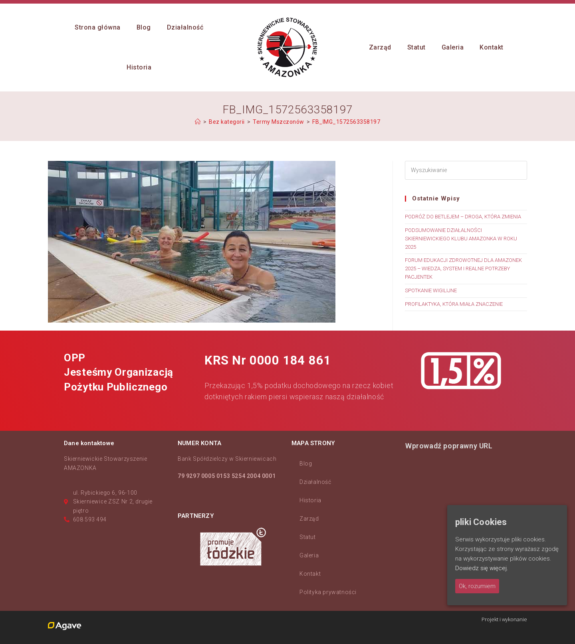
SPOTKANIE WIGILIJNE (431, 290)
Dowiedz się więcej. (481, 568)
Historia (310, 500)
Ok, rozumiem (477, 586)
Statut (307, 537)
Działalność (315, 482)
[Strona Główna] (198, 122)
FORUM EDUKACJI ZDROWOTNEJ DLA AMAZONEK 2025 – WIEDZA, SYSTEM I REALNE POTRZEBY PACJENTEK (463, 268)
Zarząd (309, 518)
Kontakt (310, 574)
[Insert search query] (466, 170)
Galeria (309, 555)
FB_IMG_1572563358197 (346, 122)
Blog (305, 463)
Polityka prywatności (328, 592)
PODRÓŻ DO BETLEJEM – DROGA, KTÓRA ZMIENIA (463, 217)
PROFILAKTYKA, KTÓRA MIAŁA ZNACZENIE (454, 304)
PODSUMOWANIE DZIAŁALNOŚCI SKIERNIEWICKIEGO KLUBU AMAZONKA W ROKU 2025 (461, 238)
